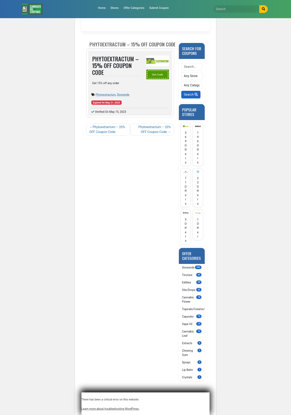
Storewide (123, 94)
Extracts (192, 343)
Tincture (192, 275)
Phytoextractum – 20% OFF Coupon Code (107, 129)
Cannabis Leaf (192, 333)
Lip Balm (192, 369)
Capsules (192, 316)
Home (102, 7)
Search (191, 94)
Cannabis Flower (192, 299)
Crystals (192, 377)
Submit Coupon (159, 7)
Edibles (192, 282)
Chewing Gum (192, 352)
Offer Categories (133, 7)
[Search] (236, 9)
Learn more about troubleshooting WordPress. (110, 408)
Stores (115, 7)
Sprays (192, 362)
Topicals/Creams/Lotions (193, 309)
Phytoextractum (106, 94)
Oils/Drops (192, 290)
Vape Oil (192, 324)
